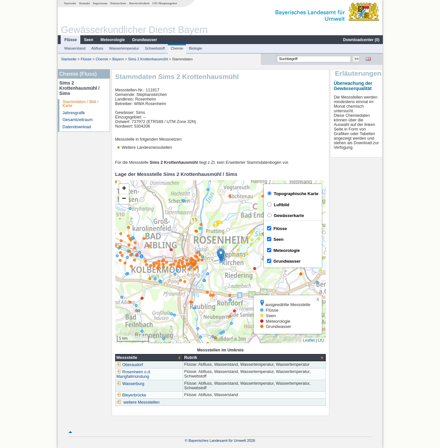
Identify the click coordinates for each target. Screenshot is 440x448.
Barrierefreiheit (139, 3)
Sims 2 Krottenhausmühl (147, 59)
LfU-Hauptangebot (164, 3)
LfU (321, 340)
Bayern (117, 59)
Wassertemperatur (124, 48)
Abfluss (97, 48)
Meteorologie (112, 40)
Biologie (195, 48)
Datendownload (76, 127)
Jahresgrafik (73, 113)
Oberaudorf (129, 365)
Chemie (176, 48)
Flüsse (70, 40)
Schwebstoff (155, 48)
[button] (220, 255)
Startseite (70, 3)
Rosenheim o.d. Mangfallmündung (133, 374)
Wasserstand (74, 48)
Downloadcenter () (361, 40)
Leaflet (308, 340)
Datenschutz (118, 3)
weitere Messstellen (141, 402)
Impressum (100, 3)
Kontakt (84, 3)
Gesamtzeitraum (77, 119)
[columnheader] (149, 357)
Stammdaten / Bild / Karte (80, 104)
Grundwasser (144, 40)
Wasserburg (130, 383)
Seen (88, 40)
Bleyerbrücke (131, 395)
